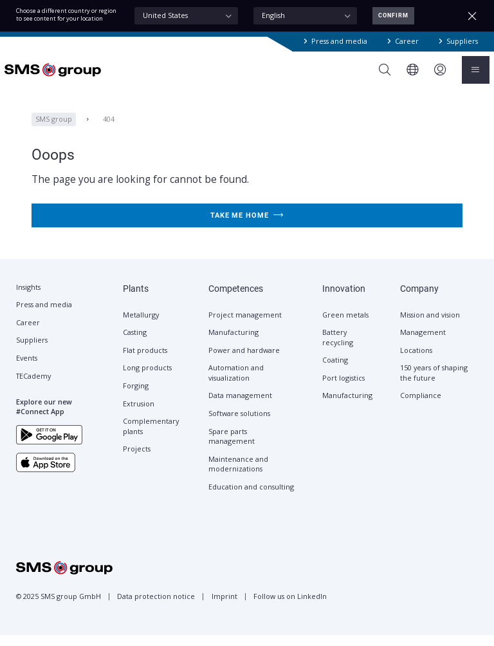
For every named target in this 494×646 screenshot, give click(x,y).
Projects (137, 459)
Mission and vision (430, 325)
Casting (135, 343)
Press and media (339, 41)
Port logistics (343, 389)
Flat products (145, 361)
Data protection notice (156, 607)
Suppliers (462, 41)
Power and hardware (244, 361)
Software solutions (239, 424)
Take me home (246, 226)
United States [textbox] (165, 15)
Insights (28, 298)
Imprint (224, 607)
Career (407, 41)
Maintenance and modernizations (238, 475)
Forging (136, 396)
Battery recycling (337, 348)
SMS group (53, 129)
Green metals (345, 325)
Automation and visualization (236, 383)
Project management (245, 325)
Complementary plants (151, 437)
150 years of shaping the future (434, 383)
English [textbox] (273, 15)
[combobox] (185, 16)
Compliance (420, 406)
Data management (240, 406)
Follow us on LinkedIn (290, 607)
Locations (416, 361)
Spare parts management (231, 447)
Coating (335, 370)
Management (423, 343)
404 (108, 129)
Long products (147, 378)
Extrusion (138, 414)
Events (26, 369)
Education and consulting (251, 497)
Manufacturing (233, 343)
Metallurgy (141, 325)
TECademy (33, 387)
